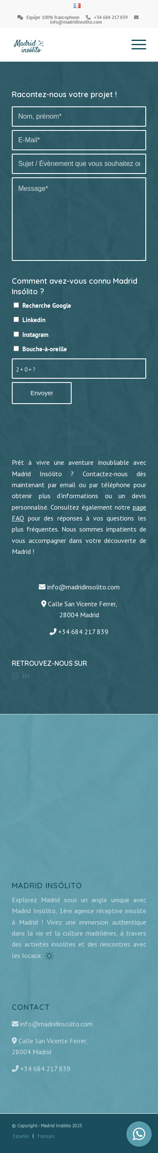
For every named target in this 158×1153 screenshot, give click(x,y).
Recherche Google (46, 305)
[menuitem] (77, 5)
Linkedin (34, 320)
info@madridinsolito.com (76, 22)
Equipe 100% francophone (53, 17)
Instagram (35, 335)
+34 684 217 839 (111, 17)
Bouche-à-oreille (44, 349)
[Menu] (134, 45)
